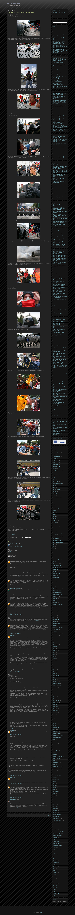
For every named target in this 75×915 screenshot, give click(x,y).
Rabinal (54, 785)
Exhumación (55, 598)
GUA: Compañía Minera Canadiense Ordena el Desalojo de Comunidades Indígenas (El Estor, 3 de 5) (60, 414)
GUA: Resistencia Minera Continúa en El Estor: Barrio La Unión (59, 245)
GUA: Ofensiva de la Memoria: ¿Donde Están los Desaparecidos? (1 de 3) (60, 373)
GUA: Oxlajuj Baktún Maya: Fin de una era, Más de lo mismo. (59, 94)
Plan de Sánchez (56, 758)
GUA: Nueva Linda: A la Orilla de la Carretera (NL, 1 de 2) (59, 354)
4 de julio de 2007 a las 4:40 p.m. (16, 557)
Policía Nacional (23, 538)
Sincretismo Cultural (57, 845)
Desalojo (55, 561)
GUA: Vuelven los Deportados (58, 62)
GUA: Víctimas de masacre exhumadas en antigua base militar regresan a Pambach (59, 59)
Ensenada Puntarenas (57, 594)
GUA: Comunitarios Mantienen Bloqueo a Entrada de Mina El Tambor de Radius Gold (59, 122)
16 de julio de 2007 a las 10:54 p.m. (16, 783)
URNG (54, 868)
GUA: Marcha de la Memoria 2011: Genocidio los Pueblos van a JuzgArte (59, 147)
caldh (54, 487)
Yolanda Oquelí (56, 893)
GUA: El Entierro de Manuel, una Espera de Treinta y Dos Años (59, 35)
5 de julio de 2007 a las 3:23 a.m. (16, 586)
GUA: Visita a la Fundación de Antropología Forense (58, 345)
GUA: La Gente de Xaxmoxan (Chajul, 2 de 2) (58, 403)
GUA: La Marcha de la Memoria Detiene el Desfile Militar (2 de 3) (59, 376)
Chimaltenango (56, 504)
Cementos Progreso (57, 497)
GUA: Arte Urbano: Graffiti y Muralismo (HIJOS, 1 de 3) (58, 324)
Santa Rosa (55, 837)
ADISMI (54, 450)
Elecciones (55, 586)
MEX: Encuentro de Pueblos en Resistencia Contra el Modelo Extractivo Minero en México (59, 42)
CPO (54, 546)
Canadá (54, 491)
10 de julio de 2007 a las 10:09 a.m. (16, 728)
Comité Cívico (56, 526)
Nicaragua (55, 741)
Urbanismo (55, 866)
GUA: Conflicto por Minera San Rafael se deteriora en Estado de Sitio (60, 74)
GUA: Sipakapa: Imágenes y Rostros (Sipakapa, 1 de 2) (60, 351)
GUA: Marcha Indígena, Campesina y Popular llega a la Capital (60, 130)
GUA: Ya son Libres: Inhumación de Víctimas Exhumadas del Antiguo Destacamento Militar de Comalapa (59, 31)
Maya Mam (55, 704)
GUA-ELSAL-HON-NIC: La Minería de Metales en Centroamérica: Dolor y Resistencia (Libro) (60, 273)
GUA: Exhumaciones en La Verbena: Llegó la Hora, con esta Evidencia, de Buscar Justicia (60, 171)
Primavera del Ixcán (57, 768)
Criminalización (56, 552)
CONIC (54, 531)
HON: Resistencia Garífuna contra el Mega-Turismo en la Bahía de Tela (60, 269)
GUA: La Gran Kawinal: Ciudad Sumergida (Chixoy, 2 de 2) (59, 242)
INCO (54, 648)
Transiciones (55, 860)
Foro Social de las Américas (58, 611)
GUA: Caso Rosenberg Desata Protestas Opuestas (59, 233)
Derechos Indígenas (57, 559)
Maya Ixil (55, 696)
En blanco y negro (36, 620)
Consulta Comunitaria (57, 536)
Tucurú (54, 864)
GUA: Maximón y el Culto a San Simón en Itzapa (59, 164)
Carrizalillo (55, 493)
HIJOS (14, 538)
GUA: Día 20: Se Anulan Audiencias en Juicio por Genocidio (60, 81)
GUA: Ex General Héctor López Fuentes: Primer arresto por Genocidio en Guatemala (59, 153)
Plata (54, 760)
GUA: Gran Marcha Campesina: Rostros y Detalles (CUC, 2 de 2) (59, 288)
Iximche (54, 656)
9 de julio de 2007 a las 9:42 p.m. (16, 671)
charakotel (12, 560)
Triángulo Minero (56, 862)
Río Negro (55, 808)
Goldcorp (55, 621)
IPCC (54, 652)
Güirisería (55, 631)
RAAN (54, 783)
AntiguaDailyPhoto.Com (14, 764)
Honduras (55, 638)
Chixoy (54, 506)
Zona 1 (54, 895)
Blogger (40, 912)
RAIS (54, 789)
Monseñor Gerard (56, 733)
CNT (54, 514)
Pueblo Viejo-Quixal (57, 775)
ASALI (54, 472)
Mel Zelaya (55, 712)
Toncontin (55, 858)
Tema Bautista (56, 854)
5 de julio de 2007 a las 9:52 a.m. (16, 599)
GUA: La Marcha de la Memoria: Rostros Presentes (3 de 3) (59, 379)
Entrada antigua (46, 815)
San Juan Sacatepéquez (57, 820)
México (54, 714)
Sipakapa (55, 847)
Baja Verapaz (55, 477)
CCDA (54, 495)
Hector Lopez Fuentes (57, 633)
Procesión (55, 770)
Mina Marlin (55, 723)
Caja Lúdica (55, 485)
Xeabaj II (55, 887)
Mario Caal (55, 687)
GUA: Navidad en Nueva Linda (59, 319)
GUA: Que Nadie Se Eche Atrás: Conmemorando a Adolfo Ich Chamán (60, 29)
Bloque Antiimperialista (57, 483)
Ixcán (54, 654)
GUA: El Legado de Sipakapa (58, 381)
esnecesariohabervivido (14, 548)
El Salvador (55, 584)
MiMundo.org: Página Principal (59, 12)
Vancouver (55, 874)
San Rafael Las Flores (57, 827)
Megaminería (55, 708)
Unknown (12, 635)
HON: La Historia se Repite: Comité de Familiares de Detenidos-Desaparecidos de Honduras (59, 196)
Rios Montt (55, 810)
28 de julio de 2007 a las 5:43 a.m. (16, 797)
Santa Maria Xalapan (57, 835)
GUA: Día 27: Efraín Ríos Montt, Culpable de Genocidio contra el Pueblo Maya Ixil (59, 68)
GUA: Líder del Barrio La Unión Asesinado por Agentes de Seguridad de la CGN (60, 215)
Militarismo (18, 538)
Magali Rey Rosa (56, 683)
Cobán (54, 516)
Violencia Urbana (56, 881)
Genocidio (55, 617)
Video (54, 878)
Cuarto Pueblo (56, 554)
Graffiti (54, 625)
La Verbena (55, 671)
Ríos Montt (55, 812)
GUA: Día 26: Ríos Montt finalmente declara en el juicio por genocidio (60, 71)
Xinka (54, 891)
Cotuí (54, 544)
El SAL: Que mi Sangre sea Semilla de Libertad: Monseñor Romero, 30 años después (59, 185)
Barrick (54, 479)
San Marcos (55, 822)
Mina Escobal (55, 721)
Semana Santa (56, 841)
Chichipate (55, 502)
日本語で (13, 534)
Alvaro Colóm (55, 460)
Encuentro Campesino (57, 592)
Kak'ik (54, 663)
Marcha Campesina (57, 685)
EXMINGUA (55, 602)
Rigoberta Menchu (56, 802)
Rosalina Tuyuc (56, 816)
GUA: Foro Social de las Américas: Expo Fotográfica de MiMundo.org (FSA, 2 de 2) (59, 259)
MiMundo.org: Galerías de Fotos (59, 16)
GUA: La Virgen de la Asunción (59, 332)
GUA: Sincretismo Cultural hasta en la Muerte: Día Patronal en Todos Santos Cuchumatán (60, 208)
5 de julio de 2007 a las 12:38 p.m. (16, 614)
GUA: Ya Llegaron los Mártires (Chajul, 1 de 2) (59, 400)
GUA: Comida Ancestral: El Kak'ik (59, 302)
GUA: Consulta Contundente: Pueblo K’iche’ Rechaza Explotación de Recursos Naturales (60, 167)
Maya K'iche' (55, 698)
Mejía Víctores (56, 710)
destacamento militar (57, 565)
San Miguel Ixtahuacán (57, 824)
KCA (54, 667)
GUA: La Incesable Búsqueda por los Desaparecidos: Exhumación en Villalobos (60, 204)
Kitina (11, 785)
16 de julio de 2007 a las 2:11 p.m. (16, 775)
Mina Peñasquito (56, 725)
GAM (54, 613)
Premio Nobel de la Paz (57, 766)
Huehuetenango (56, 642)
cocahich (55, 518)
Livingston (55, 679)
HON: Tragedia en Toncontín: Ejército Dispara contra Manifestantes (60, 222)
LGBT (54, 677)
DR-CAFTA (55, 575)
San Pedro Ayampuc (57, 825)
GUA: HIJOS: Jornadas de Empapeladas (58, 236)
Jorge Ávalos (12, 616)
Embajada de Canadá (57, 588)
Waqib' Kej (55, 885)
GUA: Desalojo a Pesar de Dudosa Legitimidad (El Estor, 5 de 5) (59, 409)
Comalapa (55, 524)
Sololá (54, 851)
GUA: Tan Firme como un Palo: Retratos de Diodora (59, 137)
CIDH (54, 512)
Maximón (55, 692)
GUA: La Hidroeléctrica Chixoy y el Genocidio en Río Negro (59, 360)
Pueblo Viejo (55, 773)
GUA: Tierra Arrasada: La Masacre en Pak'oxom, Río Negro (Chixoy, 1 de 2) (60, 239)
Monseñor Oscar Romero (58, 735)
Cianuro (54, 510)
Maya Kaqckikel (56, 702)
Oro (54, 748)
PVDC (54, 777)
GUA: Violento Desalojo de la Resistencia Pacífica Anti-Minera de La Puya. (59, 38)
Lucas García (55, 681)
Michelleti (55, 716)
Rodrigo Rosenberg (57, 814)
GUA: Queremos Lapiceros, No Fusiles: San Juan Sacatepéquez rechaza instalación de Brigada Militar (60, 115)
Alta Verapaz (55, 458)
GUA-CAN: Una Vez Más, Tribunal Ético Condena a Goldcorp (59, 263)
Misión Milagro (56, 731)
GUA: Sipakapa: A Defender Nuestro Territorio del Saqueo (60, 297)
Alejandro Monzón (13, 799)
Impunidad (55, 646)
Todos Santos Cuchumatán (58, 856)
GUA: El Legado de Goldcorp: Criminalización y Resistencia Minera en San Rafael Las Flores (60, 126)
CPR (54, 548)
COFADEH (55, 520)
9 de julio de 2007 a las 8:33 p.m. (16, 633)
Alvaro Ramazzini (56, 462)
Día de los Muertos (56, 567)
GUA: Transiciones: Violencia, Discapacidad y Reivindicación (59, 157)
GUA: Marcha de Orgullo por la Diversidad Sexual (59, 150)
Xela (54, 889)
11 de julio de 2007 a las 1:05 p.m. (16, 734)
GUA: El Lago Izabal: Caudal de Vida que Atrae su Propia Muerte (60, 266)
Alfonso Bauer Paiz (56, 456)
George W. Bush (56, 619)
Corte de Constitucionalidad (58, 542)
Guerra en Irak (56, 629)
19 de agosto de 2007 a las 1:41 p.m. (16, 807)
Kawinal (54, 665)
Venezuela (55, 876)
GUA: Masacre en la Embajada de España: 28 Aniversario (59, 304)
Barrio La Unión (56, 481)
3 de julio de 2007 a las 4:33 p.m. (16, 551)
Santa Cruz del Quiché (57, 833)
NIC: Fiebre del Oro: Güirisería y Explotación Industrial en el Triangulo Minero (60, 193)
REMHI (54, 795)
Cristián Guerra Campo (14, 543)
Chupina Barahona (56, 508)
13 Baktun (55, 448)
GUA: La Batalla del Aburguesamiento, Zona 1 (58, 84)
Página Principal (30, 815)
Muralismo (55, 739)
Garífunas (55, 615)
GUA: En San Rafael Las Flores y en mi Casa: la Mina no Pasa (60, 106)
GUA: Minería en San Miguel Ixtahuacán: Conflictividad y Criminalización (58, 252)
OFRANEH (55, 746)
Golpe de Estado (56, 623)
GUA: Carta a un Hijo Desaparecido (59, 321)
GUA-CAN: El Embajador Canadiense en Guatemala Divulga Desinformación (60, 390)
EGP (54, 579)
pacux (54, 752)
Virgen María (55, 883)
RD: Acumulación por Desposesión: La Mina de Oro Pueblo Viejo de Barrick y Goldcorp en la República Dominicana (59, 102)
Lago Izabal (55, 673)
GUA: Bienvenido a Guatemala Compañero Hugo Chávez (59, 313)
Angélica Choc (56, 464)
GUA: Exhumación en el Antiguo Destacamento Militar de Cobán (59, 119)
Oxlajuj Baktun (56, 750)
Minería (54, 729)
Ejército (11, 538)
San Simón (55, 829)
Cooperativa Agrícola (57, 540)
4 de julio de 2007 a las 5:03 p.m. (16, 565)
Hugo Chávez (55, 644)
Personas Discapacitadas (58, 756)
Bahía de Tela (55, 475)
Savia (54, 839)
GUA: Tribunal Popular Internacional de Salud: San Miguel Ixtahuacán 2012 (60, 109)
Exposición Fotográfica (57, 604)
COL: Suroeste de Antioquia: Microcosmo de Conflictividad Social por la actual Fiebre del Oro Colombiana (60, 51)
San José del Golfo (56, 818)
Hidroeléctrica (55, 635)
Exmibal (54, 600)
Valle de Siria (55, 872)
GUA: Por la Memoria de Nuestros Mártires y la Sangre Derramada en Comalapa (59, 189)
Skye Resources (56, 849)
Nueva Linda (55, 743)
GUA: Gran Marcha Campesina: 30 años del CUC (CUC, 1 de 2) (59, 285)
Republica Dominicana (57, 797)
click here (14, 533)
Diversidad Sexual (56, 573)
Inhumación (55, 650)
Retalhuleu (55, 800)
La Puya (54, 669)
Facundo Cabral (56, 606)
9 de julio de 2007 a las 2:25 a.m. (16, 621)
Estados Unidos (56, 596)
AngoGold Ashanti (56, 466)
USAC (54, 870)
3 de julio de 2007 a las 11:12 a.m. (16, 546)
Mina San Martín (56, 727)
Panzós (54, 754)
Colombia (55, 522)
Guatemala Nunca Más (57, 627)
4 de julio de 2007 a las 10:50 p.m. (16, 576)
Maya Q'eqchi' (56, 706)
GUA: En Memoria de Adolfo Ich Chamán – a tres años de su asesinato (59, 97)
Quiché (54, 781)
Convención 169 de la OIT (58, 538)
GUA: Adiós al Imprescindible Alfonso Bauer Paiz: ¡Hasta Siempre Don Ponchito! (60, 140)
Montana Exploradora (57, 737)
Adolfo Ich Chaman (56, 452)
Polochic (55, 764)
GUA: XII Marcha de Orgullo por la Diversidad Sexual (59, 112)
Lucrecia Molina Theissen (15, 588)
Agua (54, 454)
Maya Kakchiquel (56, 700)
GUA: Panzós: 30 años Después (59, 276)
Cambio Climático (56, 489)
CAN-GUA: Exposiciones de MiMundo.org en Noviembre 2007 (59, 338)
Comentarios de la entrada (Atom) (31, 818)
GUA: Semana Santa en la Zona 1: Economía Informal (59, 182)
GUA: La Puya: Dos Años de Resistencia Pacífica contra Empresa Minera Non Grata (60, 46)
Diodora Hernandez (57, 571)
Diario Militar (55, 569)
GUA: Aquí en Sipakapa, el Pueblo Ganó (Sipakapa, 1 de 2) (59, 348)
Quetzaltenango (56, 779)
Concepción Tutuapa (57, 529)
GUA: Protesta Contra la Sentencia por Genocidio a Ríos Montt (59, 65)
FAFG (54, 608)
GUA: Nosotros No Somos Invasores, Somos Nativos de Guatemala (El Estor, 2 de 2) (60, 366)
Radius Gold (55, 787)
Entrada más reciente (12, 815)
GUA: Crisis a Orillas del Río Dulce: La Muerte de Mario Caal (59, 291)
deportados (55, 557)
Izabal (54, 658)
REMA (54, 793)
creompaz (55, 550)
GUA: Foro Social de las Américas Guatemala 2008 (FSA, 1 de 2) (59, 256)
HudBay (54, 640)
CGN (54, 499)
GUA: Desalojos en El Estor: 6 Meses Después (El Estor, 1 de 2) (60, 363)
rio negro (55, 806)
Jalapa (54, 660)
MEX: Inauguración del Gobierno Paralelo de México (59, 431)
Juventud (55, 662)
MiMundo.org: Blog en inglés (58, 14)
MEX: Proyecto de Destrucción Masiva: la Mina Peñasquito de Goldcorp (59, 175)
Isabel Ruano (12, 777)
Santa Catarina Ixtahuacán (58, 831)
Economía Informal (56, 577)
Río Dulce (55, 804)
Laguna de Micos (56, 675)
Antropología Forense (57, 470)
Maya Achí (55, 694)
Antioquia (55, 468)
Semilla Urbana (56, 843)
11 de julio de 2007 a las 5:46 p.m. (16, 761)
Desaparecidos (56, 563)
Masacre (55, 689)
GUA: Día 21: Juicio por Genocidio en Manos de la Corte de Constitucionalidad (60, 77)
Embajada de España (57, 590)
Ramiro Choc (55, 791)
